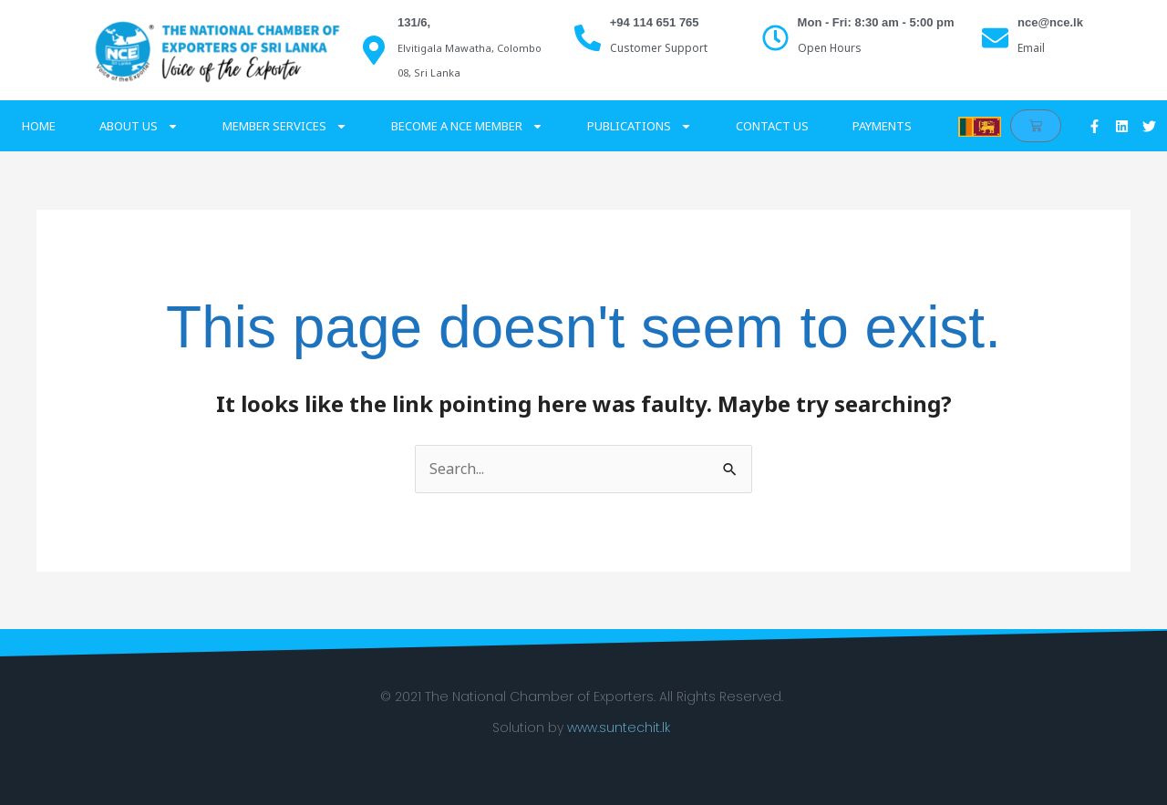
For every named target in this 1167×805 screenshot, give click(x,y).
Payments (882, 126)
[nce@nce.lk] (995, 38)
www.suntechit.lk (618, 727)
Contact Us (772, 126)
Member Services (284, 126)
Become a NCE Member (467, 126)
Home (39, 126)
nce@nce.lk (1050, 22)
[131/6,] (373, 50)
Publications (639, 126)
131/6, (414, 22)
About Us (139, 126)
